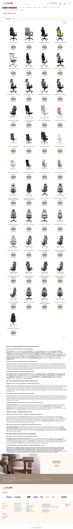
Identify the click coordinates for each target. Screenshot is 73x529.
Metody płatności (16, 505)
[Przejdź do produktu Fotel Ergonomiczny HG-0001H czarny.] (60, 60)
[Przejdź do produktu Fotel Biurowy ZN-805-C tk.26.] (28, 60)
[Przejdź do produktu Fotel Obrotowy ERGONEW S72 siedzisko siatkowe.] (44, 268)
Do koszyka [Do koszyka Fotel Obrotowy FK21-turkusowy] (13, 177)
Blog (3, 507)
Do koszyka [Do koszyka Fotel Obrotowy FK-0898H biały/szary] (44, 125)
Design (17, 9)
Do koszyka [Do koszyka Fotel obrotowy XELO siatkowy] (60, 306)
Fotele (8, 9)
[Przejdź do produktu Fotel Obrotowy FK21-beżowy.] (60, 138)
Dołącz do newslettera (48, 479)
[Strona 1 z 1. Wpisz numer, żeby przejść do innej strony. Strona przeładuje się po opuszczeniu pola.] (65, 338)
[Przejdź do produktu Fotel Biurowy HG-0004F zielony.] (60, 34)
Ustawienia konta (4, 517)
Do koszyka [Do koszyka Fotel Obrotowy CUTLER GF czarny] (60, 228)
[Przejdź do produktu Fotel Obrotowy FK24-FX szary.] (28, 164)
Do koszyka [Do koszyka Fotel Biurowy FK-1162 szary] (29, 47)
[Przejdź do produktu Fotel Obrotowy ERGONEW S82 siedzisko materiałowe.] (60, 268)
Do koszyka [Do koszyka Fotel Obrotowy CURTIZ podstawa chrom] (60, 202)
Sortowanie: (64, 21)
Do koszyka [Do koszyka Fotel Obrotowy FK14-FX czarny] (29, 151)
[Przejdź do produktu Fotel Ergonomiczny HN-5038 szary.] (60, 86)
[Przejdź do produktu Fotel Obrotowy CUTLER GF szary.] (13, 242)
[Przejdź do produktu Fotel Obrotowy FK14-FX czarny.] (28, 138)
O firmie (3, 508)
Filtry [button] (14, 18)
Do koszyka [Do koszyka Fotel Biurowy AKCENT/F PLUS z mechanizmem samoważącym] (29, 202)
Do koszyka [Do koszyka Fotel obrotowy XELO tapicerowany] (13, 332)
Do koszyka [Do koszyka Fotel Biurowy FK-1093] (13, 47)
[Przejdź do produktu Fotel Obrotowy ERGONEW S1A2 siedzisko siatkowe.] (13, 268)
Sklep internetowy (36, 527)
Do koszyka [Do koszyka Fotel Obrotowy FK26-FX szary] (60, 177)
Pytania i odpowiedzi (29, 507)
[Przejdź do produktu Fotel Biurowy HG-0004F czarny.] (44, 34)
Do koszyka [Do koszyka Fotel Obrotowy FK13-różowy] (60, 125)
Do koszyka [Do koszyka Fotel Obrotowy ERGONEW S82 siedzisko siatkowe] (13, 306)
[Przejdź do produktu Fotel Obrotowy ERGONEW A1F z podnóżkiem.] (44, 242)
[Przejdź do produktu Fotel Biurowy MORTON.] (44, 190)
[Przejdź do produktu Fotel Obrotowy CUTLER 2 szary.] (44, 216)
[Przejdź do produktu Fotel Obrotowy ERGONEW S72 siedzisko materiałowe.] (28, 268)
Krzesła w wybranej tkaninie (30, 505)
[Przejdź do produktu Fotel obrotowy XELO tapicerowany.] (13, 319)
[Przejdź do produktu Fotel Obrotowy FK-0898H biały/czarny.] (28, 112)
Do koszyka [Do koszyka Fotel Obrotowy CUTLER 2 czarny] (29, 228)
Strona (63, 338)
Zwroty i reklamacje (17, 511)
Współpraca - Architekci (17, 507)
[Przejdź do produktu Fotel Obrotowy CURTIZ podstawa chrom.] (60, 190)
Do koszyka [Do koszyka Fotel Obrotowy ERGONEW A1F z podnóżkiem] (44, 254)
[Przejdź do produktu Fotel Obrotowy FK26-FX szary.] (60, 164)
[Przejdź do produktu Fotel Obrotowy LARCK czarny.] (28, 294)
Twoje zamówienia (5, 515)
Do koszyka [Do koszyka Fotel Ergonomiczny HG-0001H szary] (13, 99)
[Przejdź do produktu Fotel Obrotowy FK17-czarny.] (44, 138)
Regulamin (27, 508)
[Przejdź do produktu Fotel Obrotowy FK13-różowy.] (60, 112)
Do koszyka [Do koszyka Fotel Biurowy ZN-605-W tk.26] (13, 73)
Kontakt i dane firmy (5, 505)
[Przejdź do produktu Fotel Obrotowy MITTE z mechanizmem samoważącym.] (44, 294)
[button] (44, 4)
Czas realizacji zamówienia (18, 509)
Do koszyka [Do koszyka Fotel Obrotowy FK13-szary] (13, 151)
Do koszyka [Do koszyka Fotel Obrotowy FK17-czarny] (44, 151)
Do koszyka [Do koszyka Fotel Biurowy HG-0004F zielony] (60, 47)
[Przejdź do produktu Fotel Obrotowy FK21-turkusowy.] (13, 164)
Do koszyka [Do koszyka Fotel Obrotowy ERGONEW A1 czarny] (29, 254)
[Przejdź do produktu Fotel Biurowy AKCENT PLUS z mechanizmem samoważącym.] (13, 190)
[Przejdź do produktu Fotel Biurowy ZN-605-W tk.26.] (13, 60)
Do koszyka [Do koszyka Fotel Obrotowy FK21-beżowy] (60, 151)
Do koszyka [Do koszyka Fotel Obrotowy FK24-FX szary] (29, 177)
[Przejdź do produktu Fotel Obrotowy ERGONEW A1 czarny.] (28, 242)
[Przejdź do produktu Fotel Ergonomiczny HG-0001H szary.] (13, 86)
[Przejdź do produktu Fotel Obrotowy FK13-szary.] (13, 138)
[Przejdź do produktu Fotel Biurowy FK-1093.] (13, 34)
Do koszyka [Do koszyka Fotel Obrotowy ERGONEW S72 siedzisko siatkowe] (44, 280)
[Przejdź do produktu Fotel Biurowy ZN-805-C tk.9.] (44, 60)
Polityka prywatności (29, 509)
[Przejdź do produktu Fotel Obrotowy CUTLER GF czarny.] (60, 216)
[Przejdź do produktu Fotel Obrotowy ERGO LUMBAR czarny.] (13, 112)
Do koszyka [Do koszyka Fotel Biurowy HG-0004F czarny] (44, 47)
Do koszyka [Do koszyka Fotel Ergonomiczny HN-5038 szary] (60, 99)
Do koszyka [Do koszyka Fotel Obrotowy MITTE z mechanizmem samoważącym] (44, 306)
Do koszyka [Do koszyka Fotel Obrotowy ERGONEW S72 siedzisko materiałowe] (29, 280)
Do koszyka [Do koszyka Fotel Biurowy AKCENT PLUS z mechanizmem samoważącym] (13, 202)
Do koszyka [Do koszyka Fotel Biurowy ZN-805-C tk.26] (29, 73)
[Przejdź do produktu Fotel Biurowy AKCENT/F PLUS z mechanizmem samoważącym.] (28, 190)
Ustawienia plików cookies (30, 511)
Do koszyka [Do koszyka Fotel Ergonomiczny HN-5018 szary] (44, 99)
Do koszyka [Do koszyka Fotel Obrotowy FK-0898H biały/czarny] (29, 125)
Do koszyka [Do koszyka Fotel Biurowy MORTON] (44, 202)
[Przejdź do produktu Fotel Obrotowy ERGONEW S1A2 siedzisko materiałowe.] (60, 242)
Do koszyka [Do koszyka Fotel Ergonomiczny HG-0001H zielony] (29, 99)
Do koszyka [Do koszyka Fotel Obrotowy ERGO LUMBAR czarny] (13, 125)
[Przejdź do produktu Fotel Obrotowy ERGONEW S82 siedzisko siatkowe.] (13, 294)
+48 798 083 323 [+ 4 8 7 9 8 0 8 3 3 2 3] (53, 3)
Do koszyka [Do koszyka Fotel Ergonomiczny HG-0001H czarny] (60, 73)
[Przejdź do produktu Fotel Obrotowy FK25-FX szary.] (44, 164)
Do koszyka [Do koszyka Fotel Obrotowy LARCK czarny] (29, 306)
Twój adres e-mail (44, 477)
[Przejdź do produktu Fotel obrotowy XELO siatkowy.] (60, 294)
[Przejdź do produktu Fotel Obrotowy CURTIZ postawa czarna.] (13, 216)
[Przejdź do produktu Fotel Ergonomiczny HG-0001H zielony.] (28, 86)
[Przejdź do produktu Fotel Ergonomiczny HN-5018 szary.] (44, 86)
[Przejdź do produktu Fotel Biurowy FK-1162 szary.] (28, 34)
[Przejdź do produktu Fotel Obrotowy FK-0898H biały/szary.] (44, 112)
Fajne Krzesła (5, 9)
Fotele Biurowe (12, 9)
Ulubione (3, 518)
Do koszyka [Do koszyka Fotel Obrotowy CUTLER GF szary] (13, 254)
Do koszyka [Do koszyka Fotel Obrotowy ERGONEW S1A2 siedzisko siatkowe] (13, 280)
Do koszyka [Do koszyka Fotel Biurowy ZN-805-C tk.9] (44, 73)
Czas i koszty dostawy (17, 508)
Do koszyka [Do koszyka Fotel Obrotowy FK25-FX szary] (44, 177)
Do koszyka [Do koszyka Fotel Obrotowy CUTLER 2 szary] (44, 228)
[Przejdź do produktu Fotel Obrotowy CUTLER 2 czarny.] (28, 216)
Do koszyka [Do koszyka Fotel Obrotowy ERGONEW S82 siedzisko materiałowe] (60, 280)
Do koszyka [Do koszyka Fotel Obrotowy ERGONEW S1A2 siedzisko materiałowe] (60, 254)
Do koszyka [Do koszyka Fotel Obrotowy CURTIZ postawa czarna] (13, 228)
